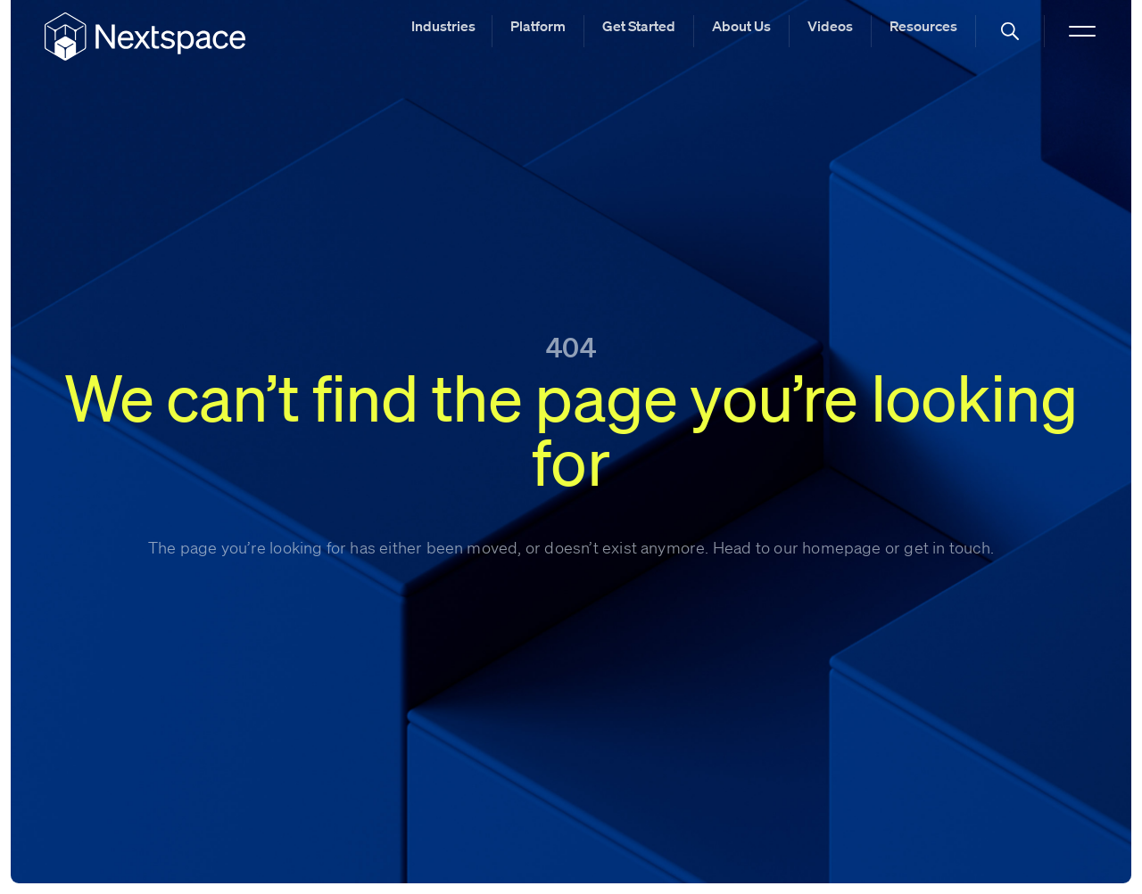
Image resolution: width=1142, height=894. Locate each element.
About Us (741, 26)
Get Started (638, 26)
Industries (443, 26)
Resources (923, 26)
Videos (830, 26)
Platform (538, 26)
